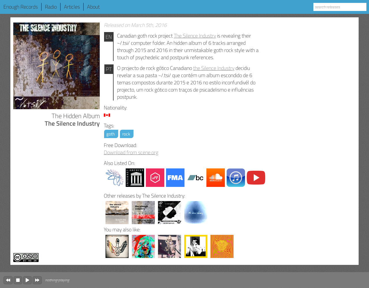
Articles (72, 7)
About (93, 7)
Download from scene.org (131, 152)
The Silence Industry (195, 36)
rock (126, 134)
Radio (51, 7)
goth (110, 134)
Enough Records (20, 7)
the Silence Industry (213, 68)
